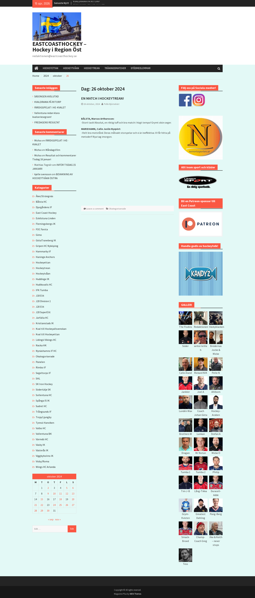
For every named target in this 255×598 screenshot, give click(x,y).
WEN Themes (135, 593)
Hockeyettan (43, 262)
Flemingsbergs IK (45, 223)
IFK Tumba (42, 290)
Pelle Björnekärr (112, 104)
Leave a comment (95, 208)
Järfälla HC (42, 317)
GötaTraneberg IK (46, 240)
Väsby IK (40, 444)
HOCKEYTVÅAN (71, 68)
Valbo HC (41, 428)
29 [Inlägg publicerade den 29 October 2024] (41, 510)
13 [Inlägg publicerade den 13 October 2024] (73, 493)
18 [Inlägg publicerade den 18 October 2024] (60, 499)
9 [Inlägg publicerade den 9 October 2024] (48, 493)
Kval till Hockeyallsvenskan (51, 328)
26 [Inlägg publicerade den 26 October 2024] (67, 505)
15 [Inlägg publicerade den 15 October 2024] (41, 499)
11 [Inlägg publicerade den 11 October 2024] (60, 493)
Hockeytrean (43, 268)
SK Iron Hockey (44, 384)
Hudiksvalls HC (44, 284)
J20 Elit (40, 306)
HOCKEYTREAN (92, 68)
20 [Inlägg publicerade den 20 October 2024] (73, 499)
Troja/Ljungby (43, 417)
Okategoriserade (117, 208)
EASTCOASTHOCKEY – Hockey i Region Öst (59, 46)
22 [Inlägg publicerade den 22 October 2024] (41, 505)
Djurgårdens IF (44, 207)
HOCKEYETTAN (50, 68)
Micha (37, 140)
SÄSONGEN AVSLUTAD (46, 96)
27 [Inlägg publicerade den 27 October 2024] (73, 505)
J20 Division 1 (43, 301)
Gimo (39, 234)
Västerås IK (42, 450)
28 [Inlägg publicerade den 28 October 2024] (35, 510)
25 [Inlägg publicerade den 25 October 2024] (60, 505)
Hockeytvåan (43, 273)
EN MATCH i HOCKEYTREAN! (102, 98)
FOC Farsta (42, 229)
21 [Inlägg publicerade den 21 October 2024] (35, 505)
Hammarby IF (43, 251)
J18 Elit (40, 295)
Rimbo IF (41, 367)
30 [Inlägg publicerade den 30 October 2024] (48, 510)
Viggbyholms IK (44, 455)
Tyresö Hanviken (45, 422)
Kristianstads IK (45, 323)
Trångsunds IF (43, 411)
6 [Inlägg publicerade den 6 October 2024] (73, 487)
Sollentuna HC (44, 395)
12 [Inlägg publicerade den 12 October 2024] (67, 493)
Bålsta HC (41, 201)
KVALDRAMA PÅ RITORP (86, 3)
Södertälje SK (43, 389)
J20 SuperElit (43, 312)
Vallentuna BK (44, 433)
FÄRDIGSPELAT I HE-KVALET (50, 107)
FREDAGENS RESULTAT (47, 122)
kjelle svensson (42, 174)
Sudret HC (41, 406)
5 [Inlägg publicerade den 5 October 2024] (66, 487)
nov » (58, 519)
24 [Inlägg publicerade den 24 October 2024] (54, 505)
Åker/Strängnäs (44, 196)
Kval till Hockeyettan (48, 334)
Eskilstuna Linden (45, 218)
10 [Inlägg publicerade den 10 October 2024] (54, 493)
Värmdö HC (42, 439)
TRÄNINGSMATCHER (115, 68)
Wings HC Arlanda (45, 466)
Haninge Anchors (45, 257)
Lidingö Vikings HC (46, 339)
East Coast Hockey (46, 212)
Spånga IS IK (43, 400)
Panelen (40, 362)
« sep (51, 519)
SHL (38, 378)
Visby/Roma (42, 461)
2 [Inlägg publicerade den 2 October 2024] (48, 487)
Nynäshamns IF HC (46, 350)
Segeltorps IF (43, 373)
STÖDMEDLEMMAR (140, 68)
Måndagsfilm (53, 149)
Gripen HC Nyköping (47, 245)
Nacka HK (41, 345)
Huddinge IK (42, 279)
